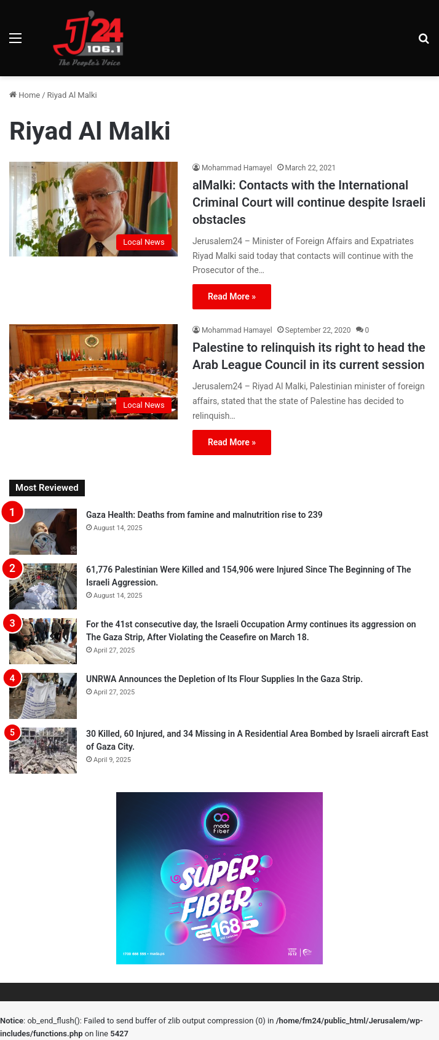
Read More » (232, 296)
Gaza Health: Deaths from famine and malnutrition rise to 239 (204, 515)
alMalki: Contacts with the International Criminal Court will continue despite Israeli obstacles (308, 202)
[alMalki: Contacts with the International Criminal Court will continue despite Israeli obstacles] (93, 209)
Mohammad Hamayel (237, 168)
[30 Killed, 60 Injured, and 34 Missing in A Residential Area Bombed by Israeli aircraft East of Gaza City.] (43, 751)
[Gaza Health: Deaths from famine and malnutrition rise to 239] (43, 532)
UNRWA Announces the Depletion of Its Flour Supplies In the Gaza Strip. (224, 679)
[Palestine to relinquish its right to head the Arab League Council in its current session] (93, 371)
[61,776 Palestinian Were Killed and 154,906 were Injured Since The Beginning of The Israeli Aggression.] (43, 586)
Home (24, 95)
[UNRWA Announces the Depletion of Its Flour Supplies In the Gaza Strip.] (43, 696)
